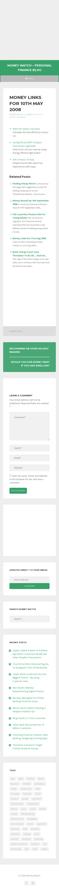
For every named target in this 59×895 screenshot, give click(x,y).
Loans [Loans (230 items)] (32, 809)
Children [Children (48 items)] (26, 784)
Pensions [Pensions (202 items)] (15, 829)
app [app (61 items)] (12, 778)
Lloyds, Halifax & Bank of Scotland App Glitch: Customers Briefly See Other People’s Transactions (30, 654)
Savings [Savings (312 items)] (27, 834)
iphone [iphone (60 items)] (14, 809)
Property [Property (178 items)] (35, 829)
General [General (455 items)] (14, 798)
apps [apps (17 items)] (21, 778)
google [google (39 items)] (25, 798)
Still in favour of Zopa (23, 159)
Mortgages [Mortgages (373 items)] (32, 819)
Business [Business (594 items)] (15, 784)
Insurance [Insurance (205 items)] (36, 798)
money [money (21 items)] (14, 814)
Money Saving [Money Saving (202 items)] (17, 819)
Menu (29, 79)
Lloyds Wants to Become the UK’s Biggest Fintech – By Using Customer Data (30, 678)
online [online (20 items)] (30, 824)
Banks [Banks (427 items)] (41, 778)
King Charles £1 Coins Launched (29, 718)
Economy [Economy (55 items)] (15, 793)
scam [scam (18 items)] (36, 834)
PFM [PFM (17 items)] (25, 829)
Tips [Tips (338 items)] (26, 849)
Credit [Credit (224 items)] (13, 788)
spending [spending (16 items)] (38, 839)
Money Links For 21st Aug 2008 (29, 238)
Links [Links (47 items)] (23, 809)
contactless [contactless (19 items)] (40, 784)
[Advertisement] (29, 30)
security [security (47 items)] (14, 839)
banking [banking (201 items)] (30, 778)
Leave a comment (17, 117)
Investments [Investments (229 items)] (32, 803)
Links (19, 331)
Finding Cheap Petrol (24, 183)
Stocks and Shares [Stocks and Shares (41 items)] (19, 844)
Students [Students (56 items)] (35, 844)
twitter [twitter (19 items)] (44, 849)
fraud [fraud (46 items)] (37, 793)
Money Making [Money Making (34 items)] (27, 814)
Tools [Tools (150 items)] (35, 849)
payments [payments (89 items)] (41, 824)
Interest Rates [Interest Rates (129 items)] (17, 803)
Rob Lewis (38, 115)
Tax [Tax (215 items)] (44, 844)
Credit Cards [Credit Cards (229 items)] (26, 788)
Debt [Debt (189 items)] (38, 788)
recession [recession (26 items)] (15, 834)
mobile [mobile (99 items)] (42, 809)
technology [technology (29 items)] (16, 849)
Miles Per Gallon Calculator (26, 128)
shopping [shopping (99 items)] (26, 839)
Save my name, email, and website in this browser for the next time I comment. (28, 479)
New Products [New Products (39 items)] (17, 824)
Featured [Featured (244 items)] (27, 793)
